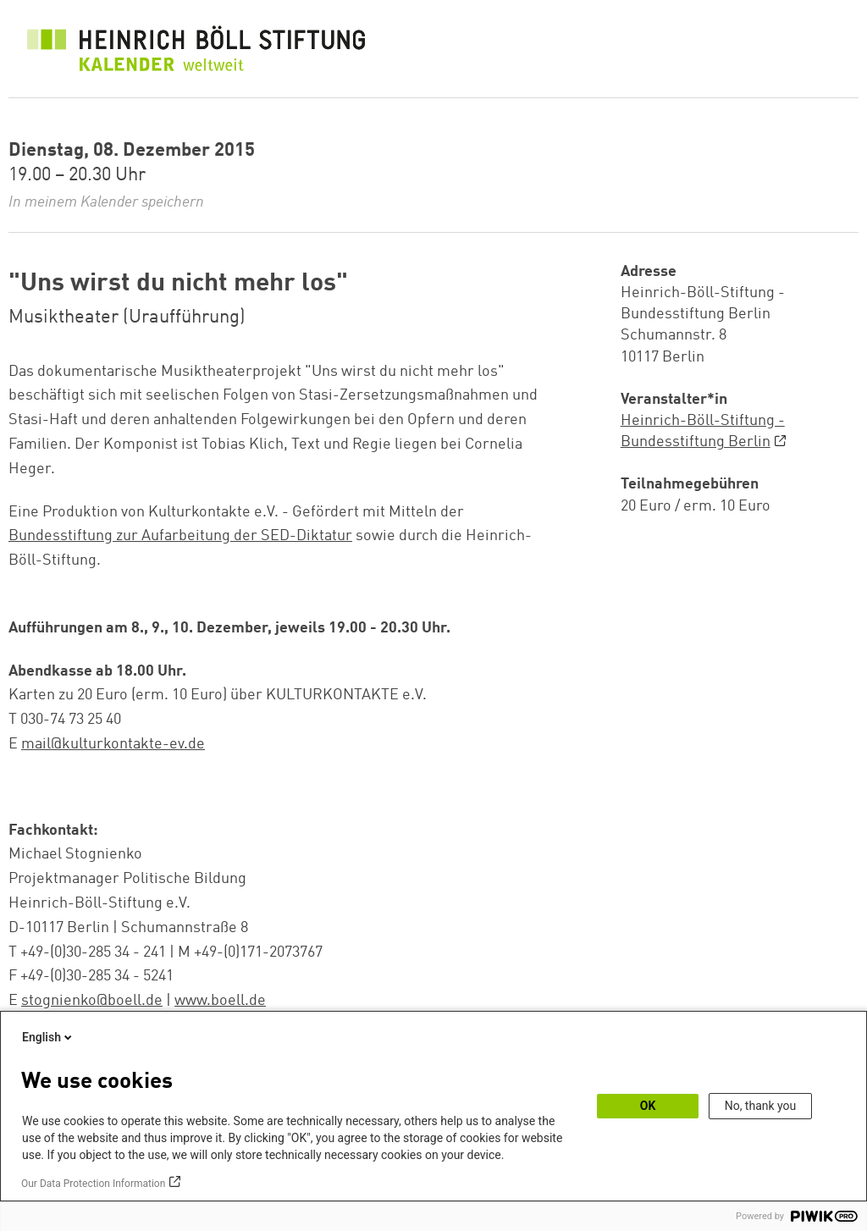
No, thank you (761, 1105)
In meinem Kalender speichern (106, 202)
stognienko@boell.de (92, 1000)
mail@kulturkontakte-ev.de (113, 744)
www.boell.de (220, 1000)
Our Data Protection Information (93, 1184)
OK (648, 1105)
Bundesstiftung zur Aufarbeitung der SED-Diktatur (180, 536)
